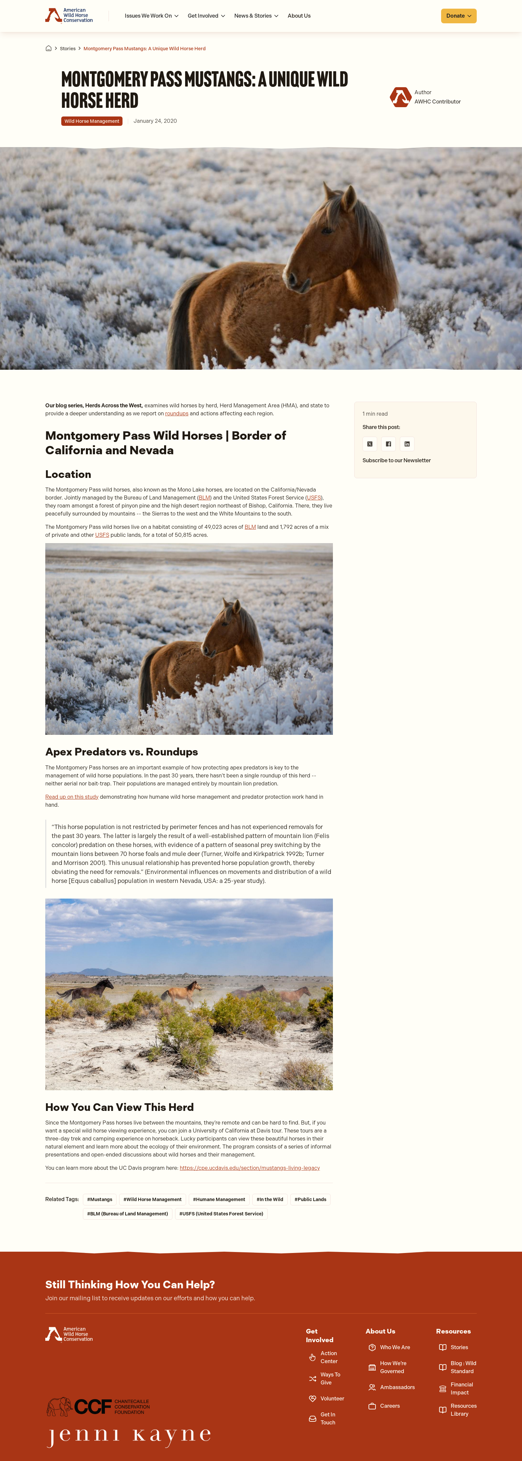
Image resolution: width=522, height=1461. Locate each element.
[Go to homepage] (69, 16)
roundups (176, 413)
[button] (152, 16)
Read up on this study (72, 797)
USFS (314, 498)
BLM (204, 498)
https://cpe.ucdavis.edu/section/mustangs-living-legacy (250, 1168)
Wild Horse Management (92, 121)
